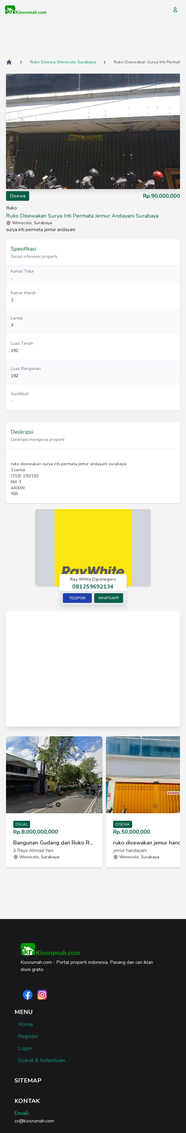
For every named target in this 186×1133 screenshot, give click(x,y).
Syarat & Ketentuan (41, 1060)
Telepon (77, 598)
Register (28, 1036)
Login (25, 1048)
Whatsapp (108, 598)
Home (25, 1024)
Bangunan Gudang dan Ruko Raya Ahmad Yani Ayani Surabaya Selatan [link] (54, 842)
